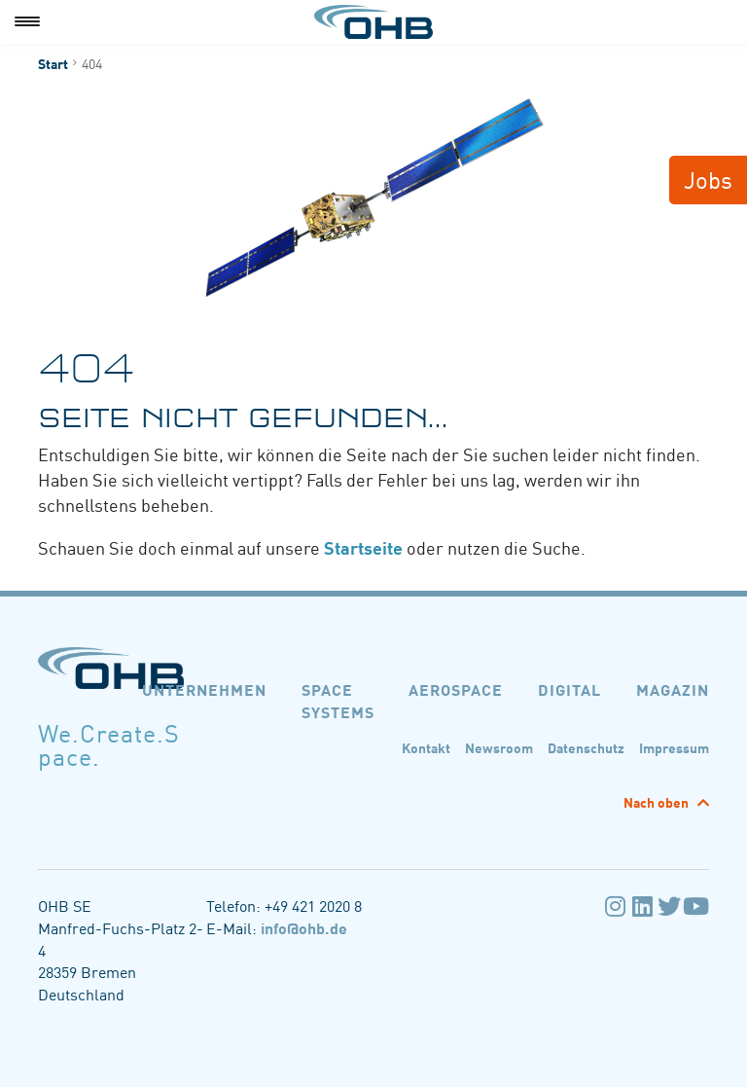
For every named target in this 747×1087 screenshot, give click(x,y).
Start (53, 63)
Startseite (363, 547)
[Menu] (27, 22)
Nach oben (657, 802)
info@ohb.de (304, 927)
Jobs (708, 179)
